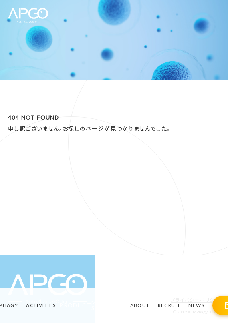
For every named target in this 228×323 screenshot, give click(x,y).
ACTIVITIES (41, 305)
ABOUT (140, 305)
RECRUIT (169, 305)
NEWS (196, 305)
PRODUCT (75, 305)
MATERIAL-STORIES (108, 305)
